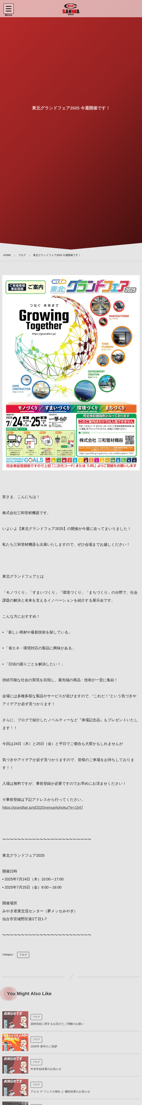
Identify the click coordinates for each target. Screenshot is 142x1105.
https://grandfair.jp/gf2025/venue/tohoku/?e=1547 (42, 808)
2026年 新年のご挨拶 (44, 1048)
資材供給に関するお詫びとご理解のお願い (57, 1025)
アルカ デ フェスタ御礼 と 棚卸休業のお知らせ (60, 1093)
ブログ (23, 954)
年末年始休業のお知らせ (46, 1070)
